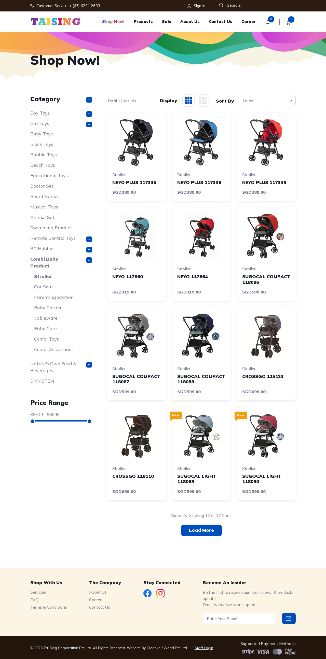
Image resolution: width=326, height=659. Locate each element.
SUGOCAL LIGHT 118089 (196, 479)
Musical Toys (44, 207)
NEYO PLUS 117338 (199, 182)
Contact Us (220, 21)
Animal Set (42, 217)
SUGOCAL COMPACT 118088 (201, 379)
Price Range (49, 402)
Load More (201, 530)
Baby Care (45, 328)
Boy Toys (61, 113)
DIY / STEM (42, 381)
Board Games (44, 196)
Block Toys (41, 144)
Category (61, 99)
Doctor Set (41, 186)
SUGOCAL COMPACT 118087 (136, 379)
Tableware (46, 318)
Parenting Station (54, 297)
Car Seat (43, 287)
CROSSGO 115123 (263, 376)
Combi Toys (46, 339)
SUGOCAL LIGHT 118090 (261, 479)
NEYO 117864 (192, 276)
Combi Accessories (54, 349)
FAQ (34, 599)
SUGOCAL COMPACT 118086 (266, 279)
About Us (190, 21)
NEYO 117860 (127, 276)
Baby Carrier (48, 308)
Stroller (43, 276)
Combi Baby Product (61, 262)
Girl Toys (61, 123)
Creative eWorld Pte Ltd (167, 648)
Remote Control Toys (61, 238)
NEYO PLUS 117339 (264, 182)
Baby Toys (41, 134)
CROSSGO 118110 (133, 476)
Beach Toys (42, 165)
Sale (166, 21)
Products (143, 21)
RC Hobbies (61, 249)
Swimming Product (51, 228)
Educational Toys (49, 175)
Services (38, 592)
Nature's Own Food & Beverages (61, 367)
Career (248, 21)
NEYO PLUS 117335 (134, 182)
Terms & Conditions (48, 607)
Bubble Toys (43, 155)
